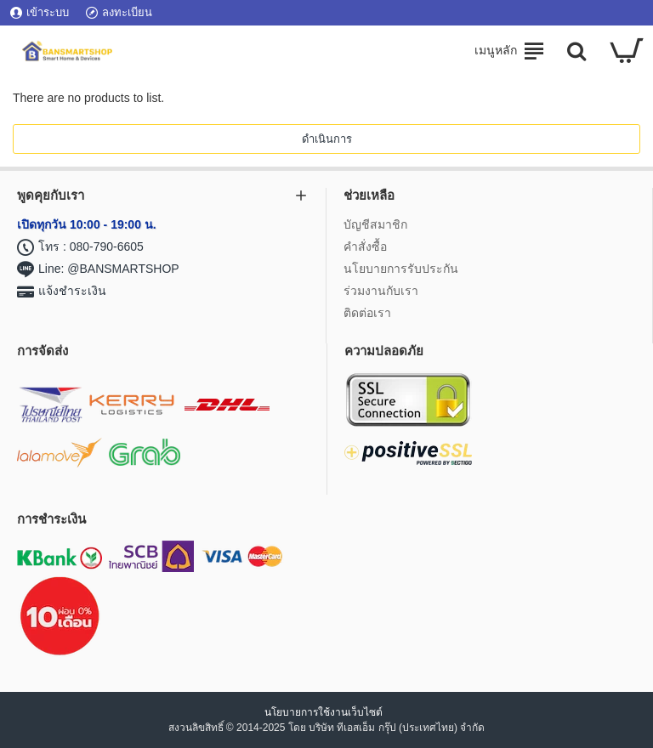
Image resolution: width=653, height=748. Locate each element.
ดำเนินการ (327, 139)
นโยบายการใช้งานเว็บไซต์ (324, 712)
